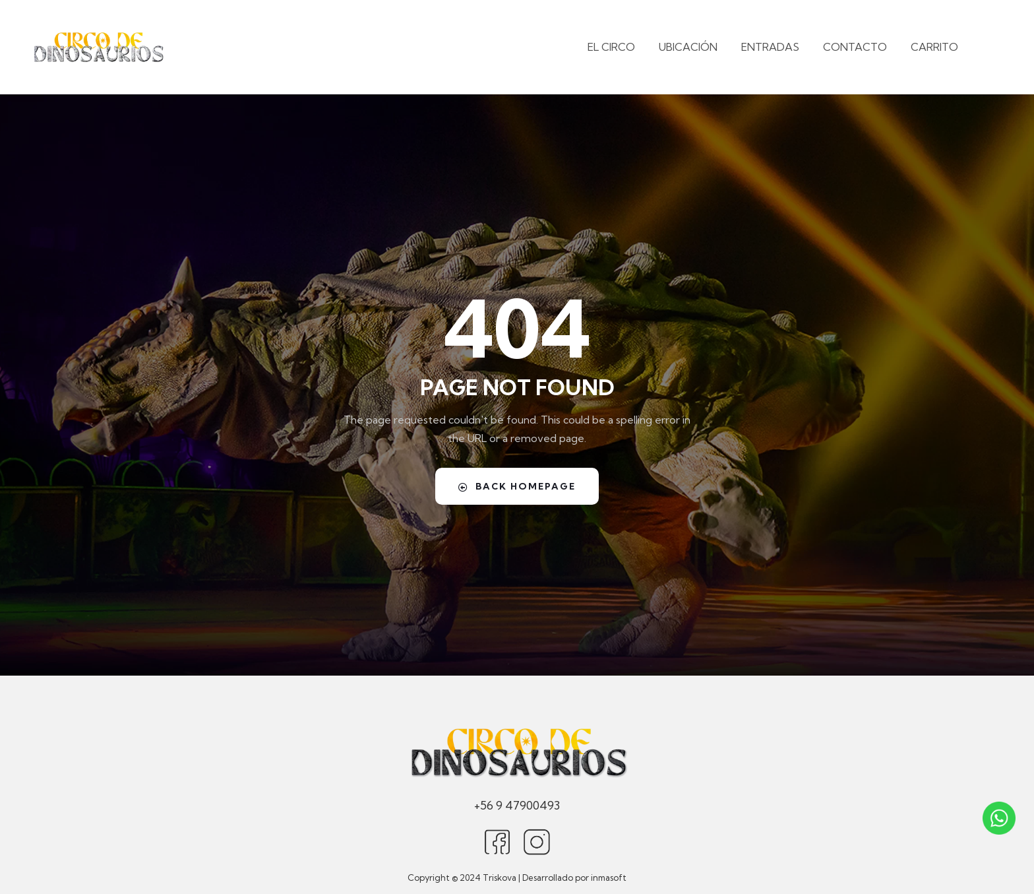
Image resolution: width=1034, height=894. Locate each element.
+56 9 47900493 (517, 804)
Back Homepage (517, 486)
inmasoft (608, 877)
